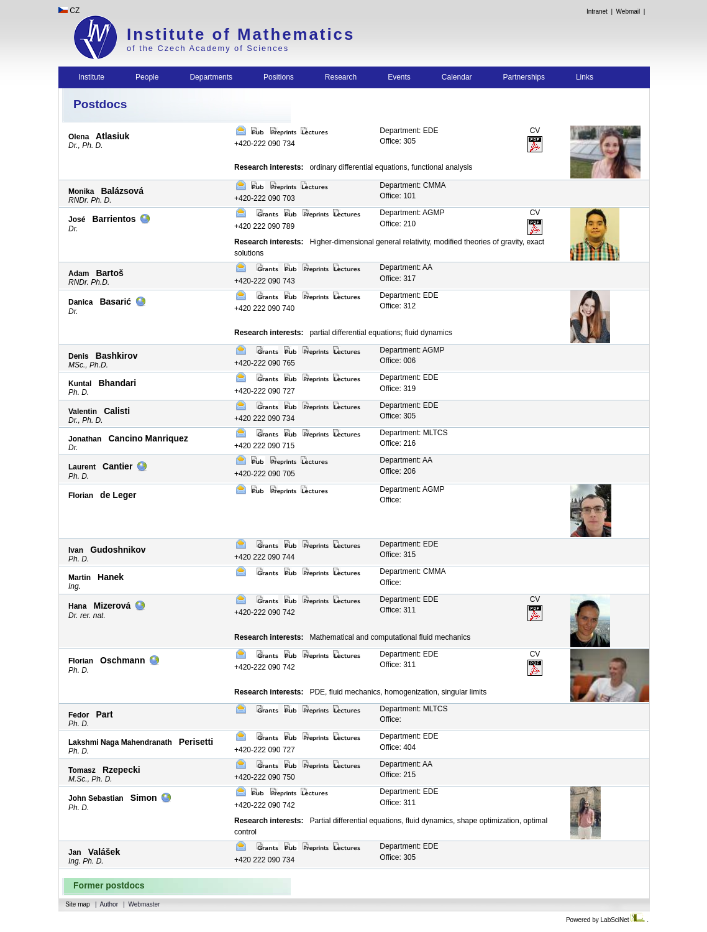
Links (584, 77)
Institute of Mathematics (241, 34)
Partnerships (524, 77)
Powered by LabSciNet (606, 919)
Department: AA (406, 267)
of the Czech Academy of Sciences (208, 48)
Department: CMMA (412, 185)
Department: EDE (409, 130)
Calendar (457, 77)
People (146, 77)
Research (341, 77)
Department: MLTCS (413, 432)
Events (399, 77)
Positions (278, 77)
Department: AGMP (412, 212)
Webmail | (632, 11)
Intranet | (599, 11)
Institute (91, 77)
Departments (210, 77)
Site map (77, 904)
